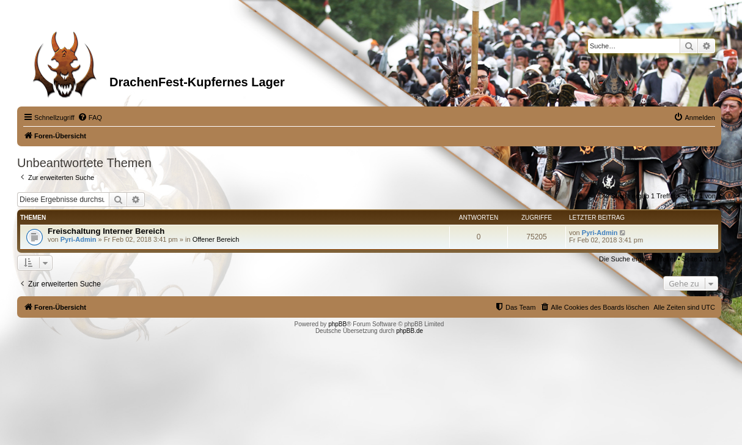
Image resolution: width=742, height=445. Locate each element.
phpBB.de (409, 330)
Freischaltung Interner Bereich (106, 231)
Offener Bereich (216, 239)
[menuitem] (90, 117)
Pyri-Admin (79, 239)
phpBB (337, 324)
